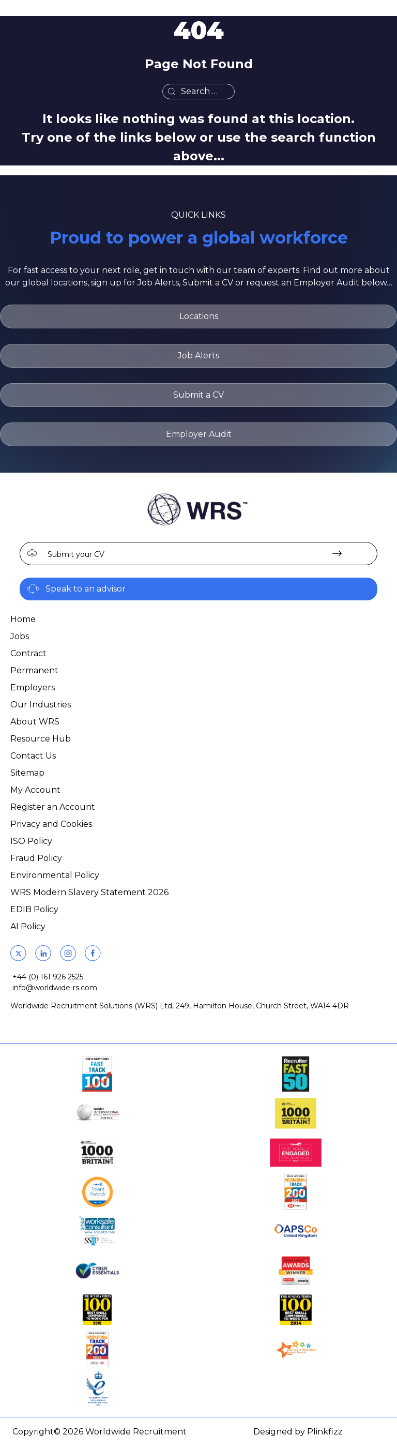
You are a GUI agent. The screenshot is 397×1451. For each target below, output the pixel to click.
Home (23, 619)
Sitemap (27, 773)
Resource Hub (40, 739)
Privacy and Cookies (51, 824)
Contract (28, 653)
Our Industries (40, 704)
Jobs (19, 636)
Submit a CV (198, 395)
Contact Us (33, 756)
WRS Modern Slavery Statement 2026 (89, 892)
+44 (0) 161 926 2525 (47, 976)
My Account (35, 790)
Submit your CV (76, 554)
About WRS (34, 722)
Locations (198, 316)
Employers (32, 687)
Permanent (34, 670)
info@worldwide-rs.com (54, 987)
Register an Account (52, 807)
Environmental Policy (54, 875)
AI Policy (27, 926)
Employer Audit (199, 434)
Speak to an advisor (85, 589)
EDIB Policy (34, 909)
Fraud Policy (36, 858)
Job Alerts (198, 355)
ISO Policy (31, 841)
